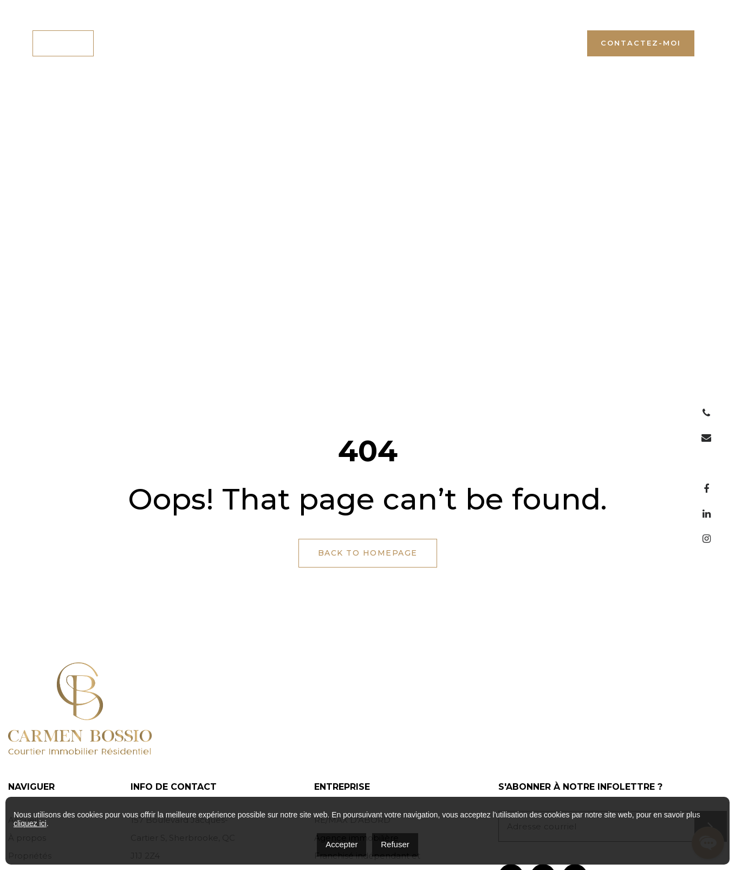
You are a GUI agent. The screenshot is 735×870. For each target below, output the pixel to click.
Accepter (341, 844)
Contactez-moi (641, 42)
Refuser (395, 844)
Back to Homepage (368, 553)
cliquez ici (30, 823)
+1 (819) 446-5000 (531, 42)
